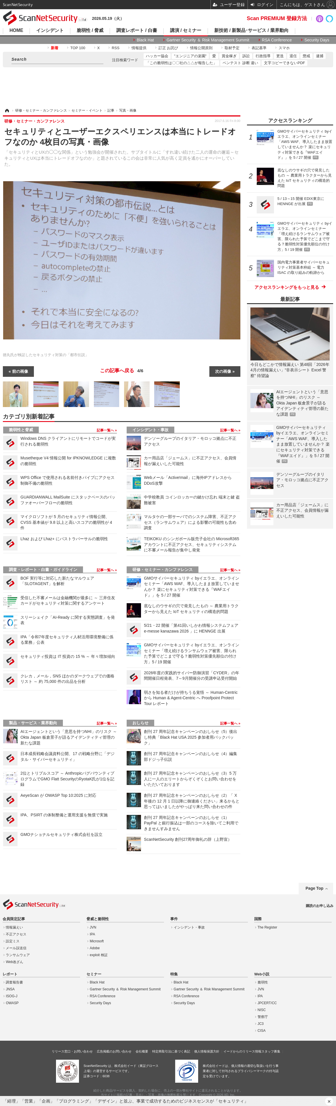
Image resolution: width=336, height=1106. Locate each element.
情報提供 (139, 48)
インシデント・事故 (150, 429)
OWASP (12, 1003)
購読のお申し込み (319, 906)
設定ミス (13, 941)
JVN (93, 927)
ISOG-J (11, 996)
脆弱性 (263, 982)
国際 (258, 919)
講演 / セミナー (185, 30)
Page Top (314, 888)
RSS (115, 48)
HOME (16, 30)
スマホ (284, 48)
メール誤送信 (16, 948)
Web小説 (261, 974)
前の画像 (20, 371)
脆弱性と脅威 (21, 429)
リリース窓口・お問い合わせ (72, 1051)
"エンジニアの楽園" (190, 56)
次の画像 (223, 371)
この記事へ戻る (121, 371)
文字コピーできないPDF (284, 63)
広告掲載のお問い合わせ (114, 1051)
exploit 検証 (99, 955)
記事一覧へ (106, 430)
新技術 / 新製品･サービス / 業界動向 (251, 30)
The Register (267, 927)
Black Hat (145, 40)
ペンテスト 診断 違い (240, 63)
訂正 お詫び (168, 48)
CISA (262, 1031)
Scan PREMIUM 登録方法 (277, 18)
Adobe (95, 948)
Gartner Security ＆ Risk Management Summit (208, 40)
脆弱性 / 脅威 (90, 30)
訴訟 (246, 56)
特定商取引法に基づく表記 (171, 1051)
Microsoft (97, 941)
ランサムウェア (18, 955)
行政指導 (263, 56)
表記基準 (259, 48)
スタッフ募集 (270, 1051)
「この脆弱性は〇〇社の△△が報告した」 (181, 63)
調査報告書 (14, 982)
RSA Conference (277, 40)
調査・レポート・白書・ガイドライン (43, 569)
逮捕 (319, 56)
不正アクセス (16, 934)
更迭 (280, 56)
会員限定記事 (14, 919)
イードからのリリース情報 (242, 1051)
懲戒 (306, 56)
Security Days (316, 40)
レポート (10, 974)
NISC (262, 1010)
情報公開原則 (201, 48)
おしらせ (140, 723)
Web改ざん (14, 962)
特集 (174, 974)
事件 (174, 919)
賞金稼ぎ (229, 56)
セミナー (93, 974)
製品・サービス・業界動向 (33, 723)
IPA (92, 934)
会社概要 (142, 1051)
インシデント (50, 30)
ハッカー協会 (157, 56)
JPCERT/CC (267, 1003)
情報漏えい (14, 927)
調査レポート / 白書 (136, 30)
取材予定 (232, 48)
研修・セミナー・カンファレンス (162, 569)
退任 (293, 56)
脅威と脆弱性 (97, 919)
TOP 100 (77, 48)
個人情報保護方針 (206, 1051)
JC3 (261, 1024)
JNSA (10, 989)
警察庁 (263, 1017)
